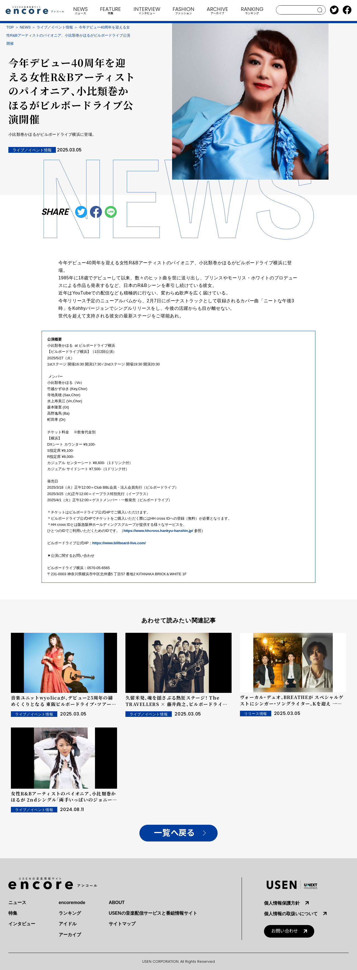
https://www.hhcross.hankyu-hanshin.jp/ (158, 531)
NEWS (25, 27)
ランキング (70, 913)
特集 (12, 913)
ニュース (17, 902)
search (320, 10)
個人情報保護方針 (282, 903)
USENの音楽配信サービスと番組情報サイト (153, 913)
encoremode (72, 902)
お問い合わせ (284, 931)
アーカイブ (70, 934)
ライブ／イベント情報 (55, 27)
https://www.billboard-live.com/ (119, 543)
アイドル (68, 923)
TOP (10, 27)
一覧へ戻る (174, 833)
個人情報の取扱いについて (291, 913)
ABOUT (117, 902)
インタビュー (21, 923)
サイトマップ (122, 923)
